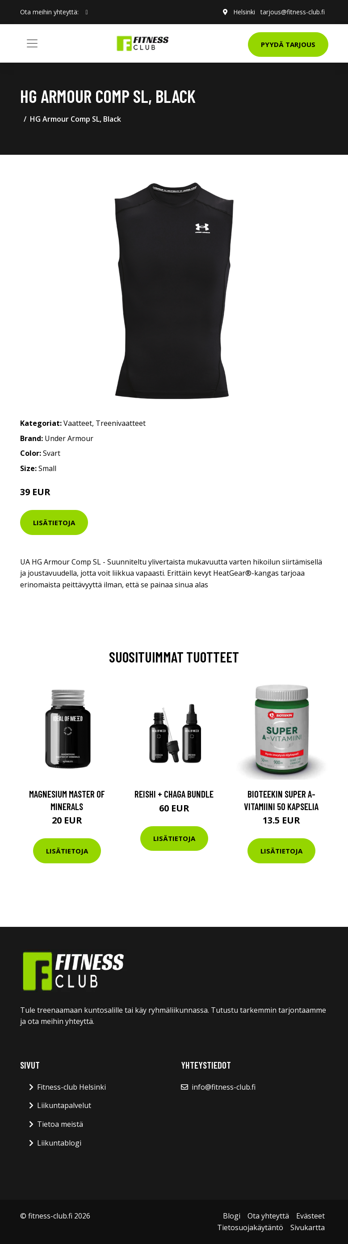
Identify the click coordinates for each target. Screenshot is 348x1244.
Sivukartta (307, 1227)
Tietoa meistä (60, 1124)
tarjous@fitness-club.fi (292, 12)
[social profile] (87, 12)
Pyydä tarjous (288, 44)
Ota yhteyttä (268, 1216)
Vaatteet (77, 423)
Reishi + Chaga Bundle (174, 793)
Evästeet (310, 1216)
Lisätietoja (54, 522)
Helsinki (244, 12)
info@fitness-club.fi (224, 1087)
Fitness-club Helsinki (71, 1087)
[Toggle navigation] (32, 43)
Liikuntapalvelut (64, 1105)
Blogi (231, 1216)
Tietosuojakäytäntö (250, 1227)
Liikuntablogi (59, 1143)
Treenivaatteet (121, 423)
